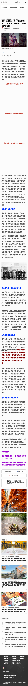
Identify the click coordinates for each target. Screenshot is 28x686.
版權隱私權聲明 (16, 661)
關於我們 (6, 656)
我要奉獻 (9, 484)
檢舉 (25, 28)
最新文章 (4, 7)
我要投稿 (22, 656)
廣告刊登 (6, 659)
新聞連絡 (14, 656)
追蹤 (5, 30)
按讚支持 (20, 471)
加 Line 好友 (7, 471)
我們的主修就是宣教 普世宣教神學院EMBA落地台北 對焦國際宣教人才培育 (13, 585)
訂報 (16, 2)
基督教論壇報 (13, 7)
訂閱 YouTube (13, 475)
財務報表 (6, 663)
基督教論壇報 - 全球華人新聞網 (4, 2)
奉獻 (19, 2)
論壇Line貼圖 (6, 671)
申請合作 (14, 659)
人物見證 (22, 7)
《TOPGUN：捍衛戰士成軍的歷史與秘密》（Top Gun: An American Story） (13, 347)
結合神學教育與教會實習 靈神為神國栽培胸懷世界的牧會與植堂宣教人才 (13, 610)
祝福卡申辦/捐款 (16, 663)
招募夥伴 (6, 661)
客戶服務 (22, 659)
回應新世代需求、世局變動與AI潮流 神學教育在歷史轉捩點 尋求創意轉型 (13, 559)
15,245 (8, 56)
